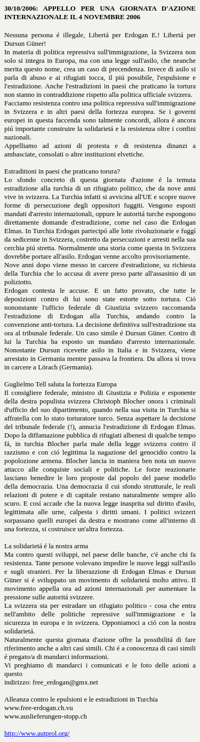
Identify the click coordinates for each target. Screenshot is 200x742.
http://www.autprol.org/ (36, 733)
